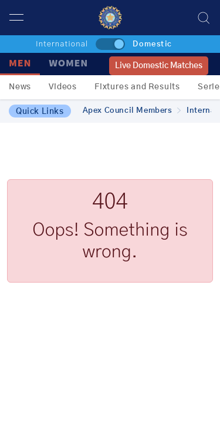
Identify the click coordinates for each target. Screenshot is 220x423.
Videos (63, 87)
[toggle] (110, 44)
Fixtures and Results (137, 87)
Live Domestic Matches (158, 66)
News (20, 87)
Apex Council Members (132, 111)
